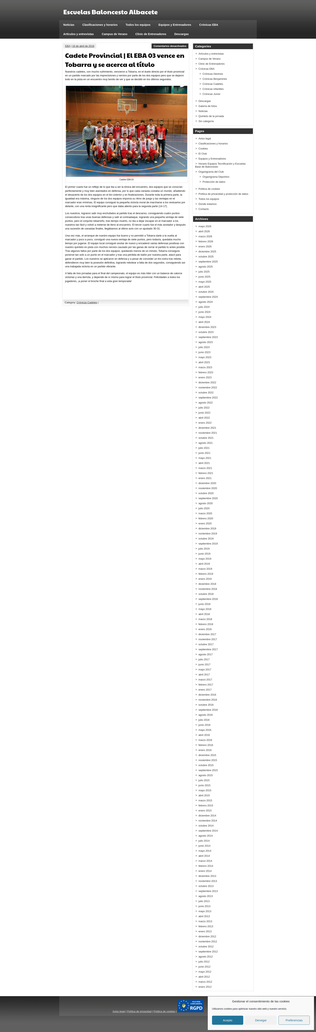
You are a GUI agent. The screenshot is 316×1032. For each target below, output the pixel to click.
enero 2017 (205, 689)
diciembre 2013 (207, 875)
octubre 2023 (206, 332)
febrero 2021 (206, 473)
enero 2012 (205, 986)
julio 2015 (204, 780)
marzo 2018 (205, 619)
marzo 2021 (205, 468)
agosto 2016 (206, 714)
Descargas (181, 34)
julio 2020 (204, 508)
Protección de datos (214, 181)
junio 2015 (204, 785)
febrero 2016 (206, 745)
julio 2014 (204, 840)
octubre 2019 (206, 538)
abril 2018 (204, 614)
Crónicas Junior (211, 93)
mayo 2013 (205, 911)
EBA (67, 46)
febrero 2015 (206, 805)
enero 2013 (205, 931)
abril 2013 (204, 916)
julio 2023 (204, 347)
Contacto (204, 209)
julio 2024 (204, 306)
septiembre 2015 (208, 770)
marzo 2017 (205, 679)
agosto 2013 (206, 896)
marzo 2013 (205, 921)
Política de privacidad (139, 1011)
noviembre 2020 (208, 488)
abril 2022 (204, 417)
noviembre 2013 (208, 881)
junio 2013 (204, 906)
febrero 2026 (206, 241)
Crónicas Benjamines (215, 78)
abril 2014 (204, 855)
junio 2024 (204, 311)
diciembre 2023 (207, 327)
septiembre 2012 (208, 951)
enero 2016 (205, 750)
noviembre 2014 (208, 820)
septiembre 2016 (208, 709)
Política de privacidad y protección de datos (223, 193)
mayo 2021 (205, 457)
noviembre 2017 (208, 639)
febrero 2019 (206, 573)
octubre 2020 (206, 493)
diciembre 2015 (207, 755)
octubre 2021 (206, 437)
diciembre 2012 (207, 936)
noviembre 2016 (208, 699)
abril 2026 (204, 231)
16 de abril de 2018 (83, 46)
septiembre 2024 (208, 296)
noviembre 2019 (208, 533)
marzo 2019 (205, 568)
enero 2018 (205, 629)
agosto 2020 (206, 503)
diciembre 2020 (207, 483)
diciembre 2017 (207, 634)
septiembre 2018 (208, 599)
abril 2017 (204, 674)
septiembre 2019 (208, 543)
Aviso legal (205, 138)
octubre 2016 (206, 704)
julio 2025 (204, 271)
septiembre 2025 (208, 261)
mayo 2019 (205, 558)
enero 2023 (205, 377)
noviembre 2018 (208, 588)
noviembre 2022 (208, 387)
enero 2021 (205, 478)
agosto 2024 (206, 301)
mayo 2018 (205, 609)
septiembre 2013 (208, 891)
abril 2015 (204, 795)
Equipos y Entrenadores (175, 24)
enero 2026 (205, 246)
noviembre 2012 (208, 941)
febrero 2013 (206, 926)
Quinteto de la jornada (211, 116)
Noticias (68, 24)
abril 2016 (204, 734)
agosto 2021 (206, 442)
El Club (203, 153)
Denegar (261, 1020)
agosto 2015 (206, 775)
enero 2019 (205, 578)
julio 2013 (204, 901)
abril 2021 (204, 463)
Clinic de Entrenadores (150, 34)
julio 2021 (204, 447)
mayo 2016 (205, 729)
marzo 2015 (205, 800)
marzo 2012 (205, 981)
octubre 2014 (206, 825)
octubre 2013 (206, 886)
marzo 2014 (205, 860)
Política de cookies (209, 188)
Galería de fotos (208, 106)
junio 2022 (204, 412)
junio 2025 (204, 276)
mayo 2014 (205, 850)
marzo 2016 (205, 740)
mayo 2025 (205, 281)
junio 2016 (204, 724)
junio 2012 (204, 966)
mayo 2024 (205, 316)
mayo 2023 (205, 357)
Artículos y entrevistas (78, 34)
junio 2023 (204, 352)
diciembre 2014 (207, 815)
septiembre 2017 (208, 649)
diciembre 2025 (207, 251)
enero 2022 (205, 422)
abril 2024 (204, 322)
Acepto (227, 1020)
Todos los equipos (138, 24)
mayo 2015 (205, 790)
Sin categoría (206, 121)
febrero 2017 (206, 684)
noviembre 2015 (208, 760)
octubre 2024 (206, 291)
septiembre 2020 (208, 498)
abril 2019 (204, 563)
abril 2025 (204, 286)
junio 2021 (204, 452)
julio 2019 (204, 548)
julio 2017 (204, 659)
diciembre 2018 (207, 583)
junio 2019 (204, 553)
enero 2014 (205, 870)
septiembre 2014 (208, 830)
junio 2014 (204, 845)
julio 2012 (204, 961)
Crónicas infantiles (213, 88)
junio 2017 (204, 664)
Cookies (203, 148)
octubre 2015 (206, 765)
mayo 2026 (205, 226)
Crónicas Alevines (213, 73)
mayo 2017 (205, 669)
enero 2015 (205, 810)
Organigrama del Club (211, 171)
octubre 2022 (206, 392)
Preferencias (294, 1020)
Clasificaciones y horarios (100, 24)
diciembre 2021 (207, 427)
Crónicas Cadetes (87, 302)
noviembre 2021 (208, 432)
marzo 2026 (205, 236)
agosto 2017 (206, 654)
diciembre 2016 (207, 694)
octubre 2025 (206, 256)
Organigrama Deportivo (216, 176)
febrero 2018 (206, 624)
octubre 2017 (206, 644)
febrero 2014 (206, 865)
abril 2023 (204, 362)
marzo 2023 (205, 367)
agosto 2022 (206, 402)
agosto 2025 (206, 266)
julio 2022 (204, 407)
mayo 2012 (205, 971)
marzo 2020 (205, 513)
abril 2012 (204, 976)
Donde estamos (208, 203)
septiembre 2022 (208, 397)
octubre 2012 (206, 946)
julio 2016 (204, 719)
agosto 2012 (206, 956)
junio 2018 (204, 604)
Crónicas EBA (208, 24)
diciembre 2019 (207, 528)
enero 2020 (205, 523)
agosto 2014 (206, 835)
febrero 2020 (206, 518)
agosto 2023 (206, 342)
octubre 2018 (206, 593)
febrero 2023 (206, 372)
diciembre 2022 (207, 382)
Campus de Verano (114, 34)
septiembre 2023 (208, 337)
